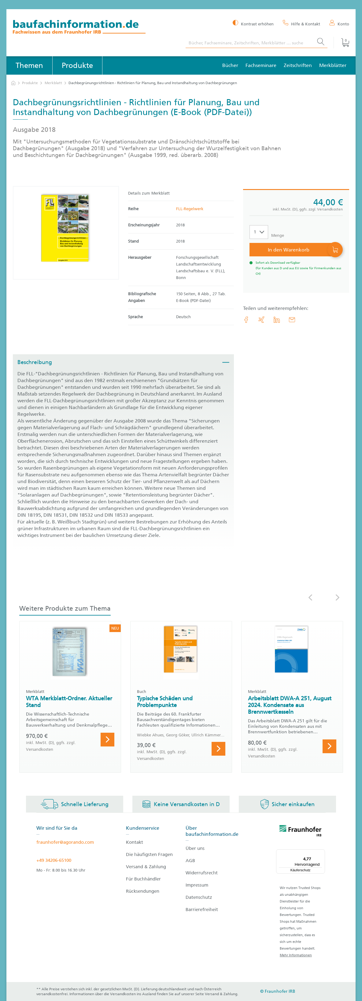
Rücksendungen (142, 891)
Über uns (195, 848)
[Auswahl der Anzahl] (258, 232)
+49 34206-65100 (53, 860)
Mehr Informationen (296, 955)
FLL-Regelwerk (189, 209)
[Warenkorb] (341, 42)
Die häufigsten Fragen (149, 854)
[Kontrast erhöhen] (253, 23)
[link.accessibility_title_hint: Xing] (261, 320)
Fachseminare (261, 65)
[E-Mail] (292, 320)
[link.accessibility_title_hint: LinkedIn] (277, 320)
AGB (190, 860)
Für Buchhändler (143, 879)
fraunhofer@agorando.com (65, 842)
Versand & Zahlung (146, 866)
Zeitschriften (298, 65)
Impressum (197, 885)
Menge (277, 235)
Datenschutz (199, 897)
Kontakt (134, 842)
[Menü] (321, 853)
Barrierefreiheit (202, 909)
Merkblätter (332, 65)
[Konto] (339, 23)
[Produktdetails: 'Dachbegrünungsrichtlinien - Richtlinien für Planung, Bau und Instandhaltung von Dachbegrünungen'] (65, 233)
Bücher (230, 65)
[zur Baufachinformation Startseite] (94, 27)
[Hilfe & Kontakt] (301, 23)
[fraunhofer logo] (300, 832)
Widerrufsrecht (202, 873)
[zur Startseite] (13, 83)
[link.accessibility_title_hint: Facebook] (246, 320)
